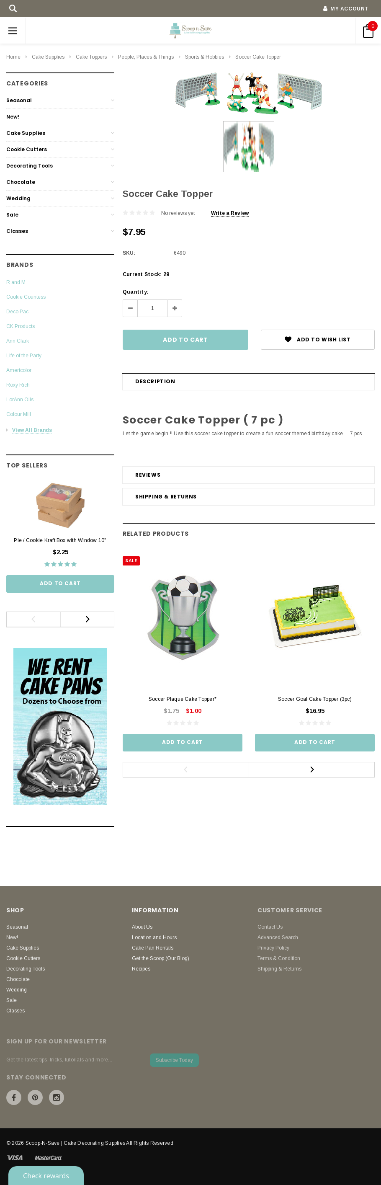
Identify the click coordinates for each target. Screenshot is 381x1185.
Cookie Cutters (26, 149)
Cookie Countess (26, 297)
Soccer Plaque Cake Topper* (182, 699)
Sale (12, 214)
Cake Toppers (91, 57)
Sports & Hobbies (204, 57)
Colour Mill (18, 414)
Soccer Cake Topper (258, 57)
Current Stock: (146, 274)
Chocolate (20, 182)
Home (13, 57)
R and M (16, 282)
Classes (17, 231)
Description (155, 381)
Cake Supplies (48, 57)
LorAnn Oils (19, 400)
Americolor (18, 370)
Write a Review (230, 213)
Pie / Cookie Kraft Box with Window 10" (60, 540)
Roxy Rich (18, 385)
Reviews (147, 474)
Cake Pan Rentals (152, 948)
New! (12, 116)
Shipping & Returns (166, 496)
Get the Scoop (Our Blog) (160, 958)
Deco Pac (17, 312)
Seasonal (19, 100)
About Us (142, 927)
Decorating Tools (29, 165)
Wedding (18, 198)
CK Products (20, 326)
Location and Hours (154, 937)
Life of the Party (23, 356)
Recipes (141, 969)
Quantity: (136, 292)
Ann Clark (17, 341)
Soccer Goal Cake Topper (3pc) (315, 699)
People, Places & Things (146, 57)
